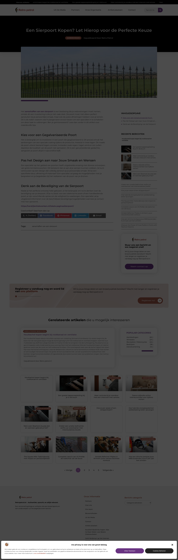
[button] (172, 545)
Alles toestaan (129, 551)
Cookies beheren (159, 551)
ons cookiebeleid (40, 553)
